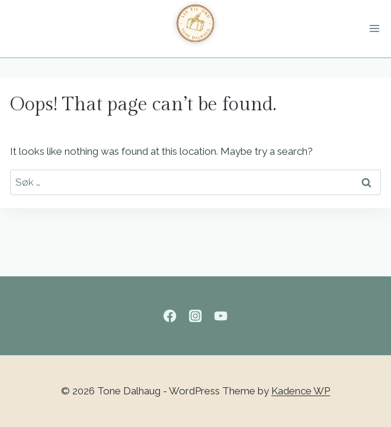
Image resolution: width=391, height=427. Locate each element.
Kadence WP (300, 391)
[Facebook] (170, 316)
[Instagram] (196, 316)
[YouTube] (220, 316)
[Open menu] (376, 29)
